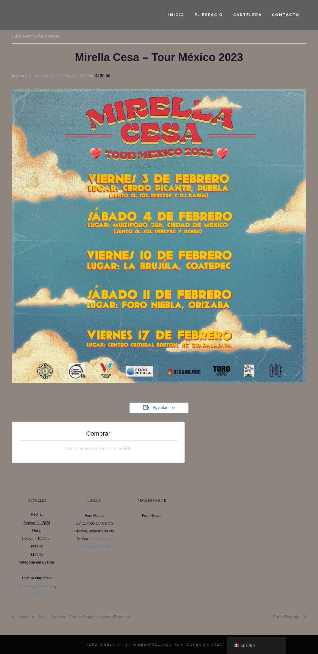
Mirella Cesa (45, 586)
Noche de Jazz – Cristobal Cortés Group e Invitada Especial (74, 616)
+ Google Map (100, 539)
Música (37, 570)
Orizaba (37, 594)
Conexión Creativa (209, 645)
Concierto (25, 586)
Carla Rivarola (286, 616)
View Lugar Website (94, 547)
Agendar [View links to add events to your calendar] (160, 408)
